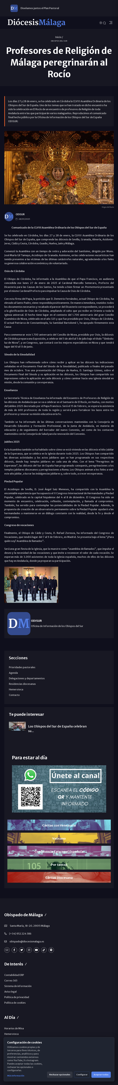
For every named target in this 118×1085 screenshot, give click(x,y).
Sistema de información (17, 986)
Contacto (14, 695)
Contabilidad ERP (14, 975)
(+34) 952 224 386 (20, 933)
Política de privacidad (16, 997)
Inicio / (59, 37)
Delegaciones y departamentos (27, 678)
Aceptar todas (101, 1074)
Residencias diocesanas (22, 683)
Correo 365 (10, 980)
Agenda (13, 672)
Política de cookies (15, 1002)
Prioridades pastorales (22, 667)
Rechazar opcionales (59, 1074)
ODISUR (20, 214)
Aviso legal (10, 991)
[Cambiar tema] (101, 22)
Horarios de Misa (14, 1028)
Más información (15, 1075)
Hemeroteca (16, 689)
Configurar (82, 1074)
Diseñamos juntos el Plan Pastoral (40, 8)
